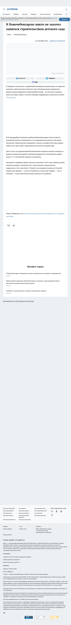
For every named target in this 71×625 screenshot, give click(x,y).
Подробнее (40, 596)
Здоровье (33, 14)
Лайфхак (16, 14)
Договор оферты (7, 529)
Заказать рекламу (45, 14)
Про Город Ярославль (40, 508)
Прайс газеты (23, 529)
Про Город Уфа (38, 513)
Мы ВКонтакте (58, 14)
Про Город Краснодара (25, 519)
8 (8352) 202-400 (12, 568)
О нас (21, 526)
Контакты (38, 526)
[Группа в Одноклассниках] (56, 511)
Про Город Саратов (8, 515)
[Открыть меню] (4, 9)
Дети (9, 34)
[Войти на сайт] (66, 9)
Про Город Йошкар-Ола (40, 510)
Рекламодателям (7, 534)
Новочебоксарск (20, 34)
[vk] (8, 225)
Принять (64, 19)
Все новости (6, 14)
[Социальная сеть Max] (35, 82)
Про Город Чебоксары (9, 508)
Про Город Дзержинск (40, 515)
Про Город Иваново (24, 510)
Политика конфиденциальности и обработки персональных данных (20, 599)
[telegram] (14, 225)
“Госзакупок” (11, 97)
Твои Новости (22, 508)
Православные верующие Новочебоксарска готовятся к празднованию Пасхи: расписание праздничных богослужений (35, 283)
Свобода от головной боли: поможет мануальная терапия (35, 292)
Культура (24, 14)
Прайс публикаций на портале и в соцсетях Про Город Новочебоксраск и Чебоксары (43, 530)
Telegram (5, 526)
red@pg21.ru (10, 571)
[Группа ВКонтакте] (20, 78)
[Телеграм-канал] (50, 78)
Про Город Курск (7, 513)
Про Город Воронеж (8, 510)
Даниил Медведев (57, 41)
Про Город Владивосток (9, 519)
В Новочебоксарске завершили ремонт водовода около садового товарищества (35, 274)
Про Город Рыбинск (24, 513)
